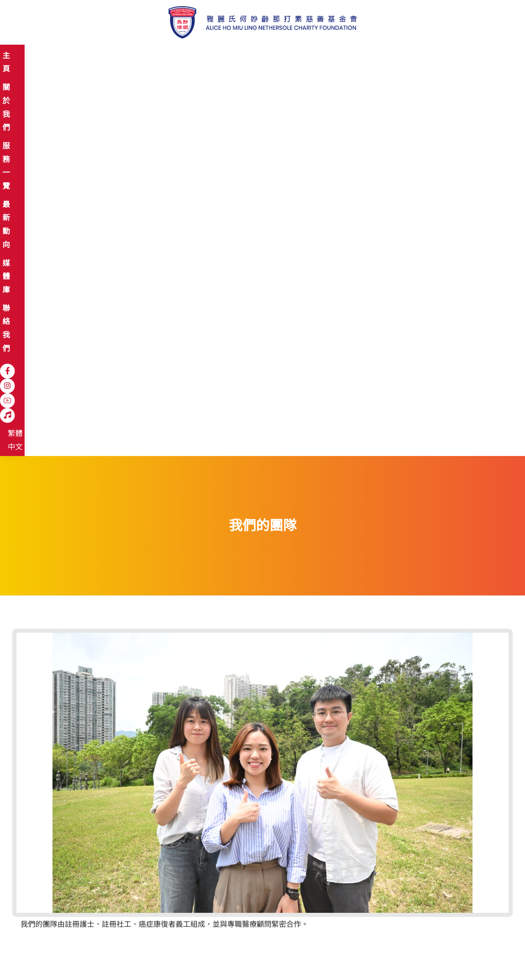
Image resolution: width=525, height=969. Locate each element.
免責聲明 (64, 945)
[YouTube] (392, 56)
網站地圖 (32, 945)
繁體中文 (434, 57)
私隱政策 (99, 945)
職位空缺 (133, 945)
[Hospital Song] (407, 56)
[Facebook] (363, 56)
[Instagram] (377, 56)
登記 (361, 899)
